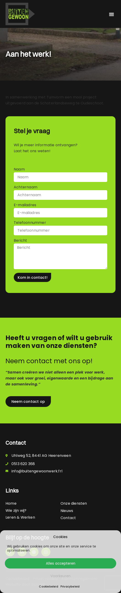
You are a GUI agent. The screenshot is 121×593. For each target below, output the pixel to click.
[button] (111, 14)
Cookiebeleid (48, 586)
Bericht (21, 241)
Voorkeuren (60, 576)
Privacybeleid (70, 586)
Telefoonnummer (30, 223)
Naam (19, 170)
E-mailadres (25, 205)
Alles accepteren (60, 563)
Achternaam (25, 187)
